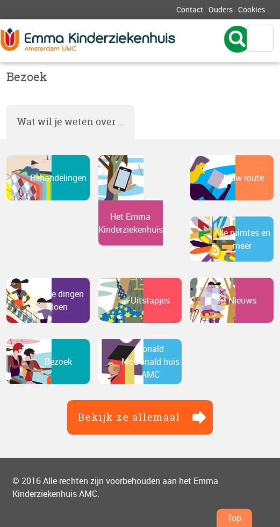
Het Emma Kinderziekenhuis (130, 223)
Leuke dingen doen (58, 300)
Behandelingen (58, 178)
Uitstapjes (150, 300)
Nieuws (242, 300)
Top (234, 518)
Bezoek (58, 361)
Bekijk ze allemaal (129, 417)
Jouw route (242, 178)
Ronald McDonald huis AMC (150, 361)
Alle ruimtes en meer (242, 239)
